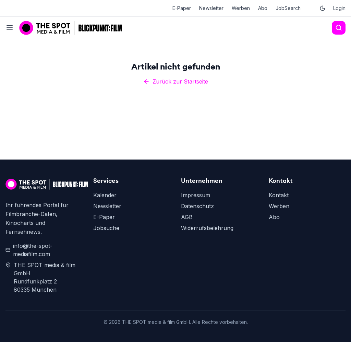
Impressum (195, 195)
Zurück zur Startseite (175, 81)
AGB (187, 217)
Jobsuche (106, 228)
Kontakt (279, 195)
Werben (241, 8)
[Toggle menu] (9, 28)
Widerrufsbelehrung (207, 228)
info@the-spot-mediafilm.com (28, 249)
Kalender (105, 195)
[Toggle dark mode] (322, 8)
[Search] (339, 28)
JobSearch (288, 8)
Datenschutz (197, 206)
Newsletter (211, 8)
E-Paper (181, 8)
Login (339, 8)
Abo (262, 8)
